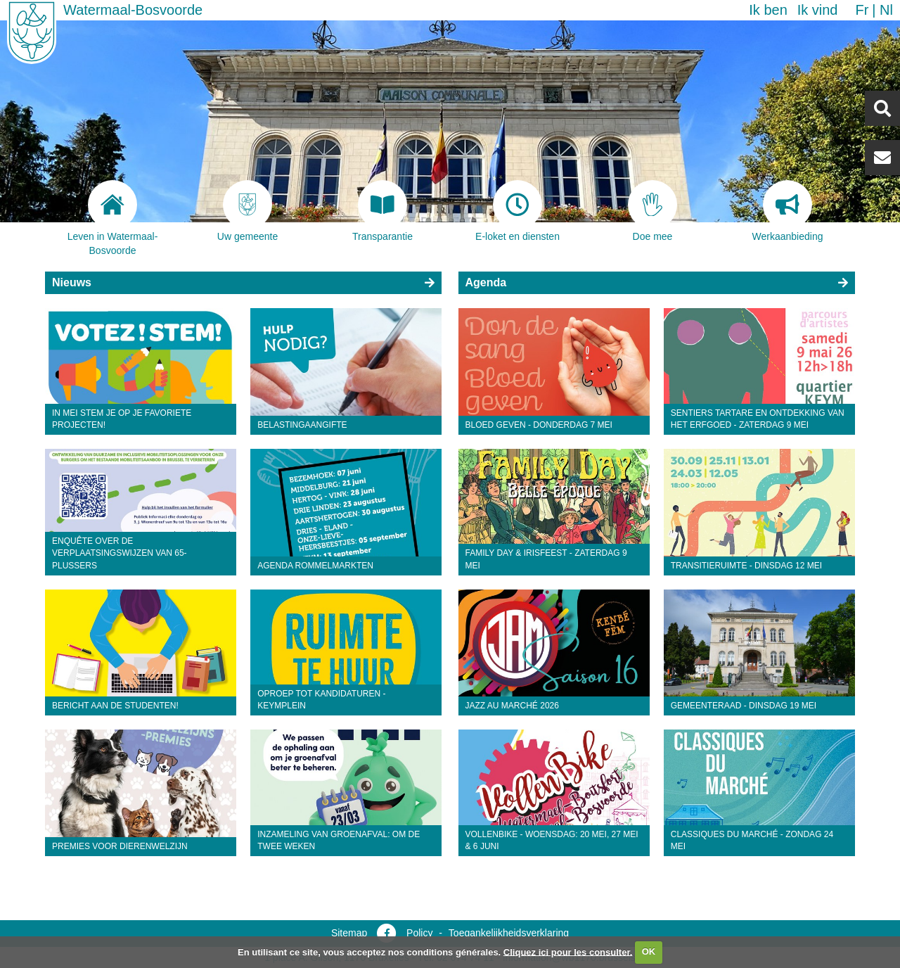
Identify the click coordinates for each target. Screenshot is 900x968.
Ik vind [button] (817, 10)
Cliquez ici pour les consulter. (568, 951)
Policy (419, 932)
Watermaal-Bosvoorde (132, 10)
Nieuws (71, 282)
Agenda (486, 282)
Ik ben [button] (768, 10)
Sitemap (349, 932)
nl (886, 10)
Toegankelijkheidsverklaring (509, 932)
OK (649, 951)
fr (861, 10)
